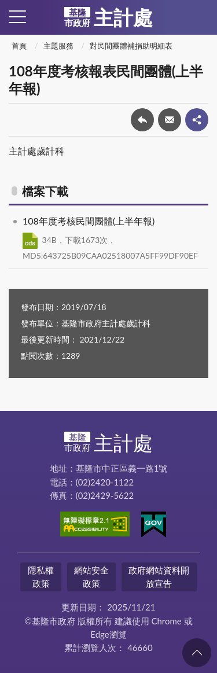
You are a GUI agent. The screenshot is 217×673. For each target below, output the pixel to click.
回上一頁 (142, 119)
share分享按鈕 (196, 119)
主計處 (108, 17)
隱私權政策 (41, 577)
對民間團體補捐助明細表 (131, 45)
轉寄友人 (169, 119)
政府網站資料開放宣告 (158, 577)
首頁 (19, 45)
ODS (30, 241)
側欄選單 (17, 16)
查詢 (199, 17)
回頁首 (196, 652)
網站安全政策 (91, 577)
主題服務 (58, 45)
